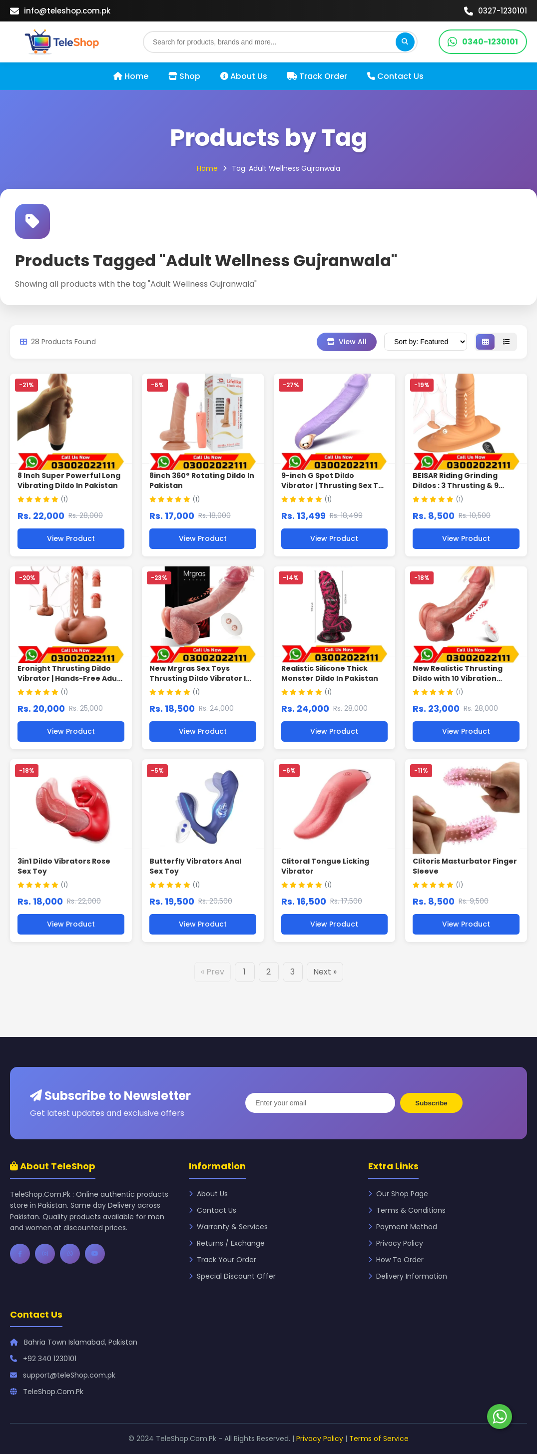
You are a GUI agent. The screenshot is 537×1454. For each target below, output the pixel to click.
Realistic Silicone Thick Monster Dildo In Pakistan (329, 673)
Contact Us (395, 76)
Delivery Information (407, 1276)
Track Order (317, 76)
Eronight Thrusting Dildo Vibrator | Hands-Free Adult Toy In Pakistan (69, 678)
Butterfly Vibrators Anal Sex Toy (195, 866)
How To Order (396, 1260)
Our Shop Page (398, 1194)
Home (130, 76)
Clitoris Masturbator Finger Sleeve (465, 866)
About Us (243, 76)
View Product (71, 538)
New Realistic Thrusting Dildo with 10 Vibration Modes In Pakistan (458, 678)
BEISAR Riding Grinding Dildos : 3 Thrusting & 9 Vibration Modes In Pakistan (466, 485)
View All (347, 342)
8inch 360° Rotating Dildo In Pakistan (201, 480)
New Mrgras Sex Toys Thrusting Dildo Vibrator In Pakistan (200, 678)
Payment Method (402, 1227)
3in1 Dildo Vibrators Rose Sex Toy (63, 866)
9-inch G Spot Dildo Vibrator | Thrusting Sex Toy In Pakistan (334, 485)
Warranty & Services (228, 1227)
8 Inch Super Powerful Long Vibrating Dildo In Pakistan (68, 480)
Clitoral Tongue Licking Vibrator (325, 866)
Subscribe (431, 1103)
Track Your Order (222, 1260)
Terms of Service (379, 1439)
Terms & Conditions (407, 1210)
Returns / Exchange (227, 1243)
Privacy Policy (395, 1243)
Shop (184, 76)
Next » (325, 971)
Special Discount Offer (232, 1276)
